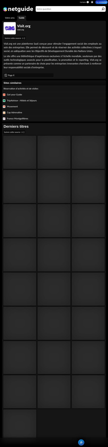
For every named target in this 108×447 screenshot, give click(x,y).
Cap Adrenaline (12, 112)
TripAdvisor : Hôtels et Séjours (20, 100)
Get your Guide (12, 94)
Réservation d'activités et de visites (21, 88)
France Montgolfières (15, 118)
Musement (10, 106)
